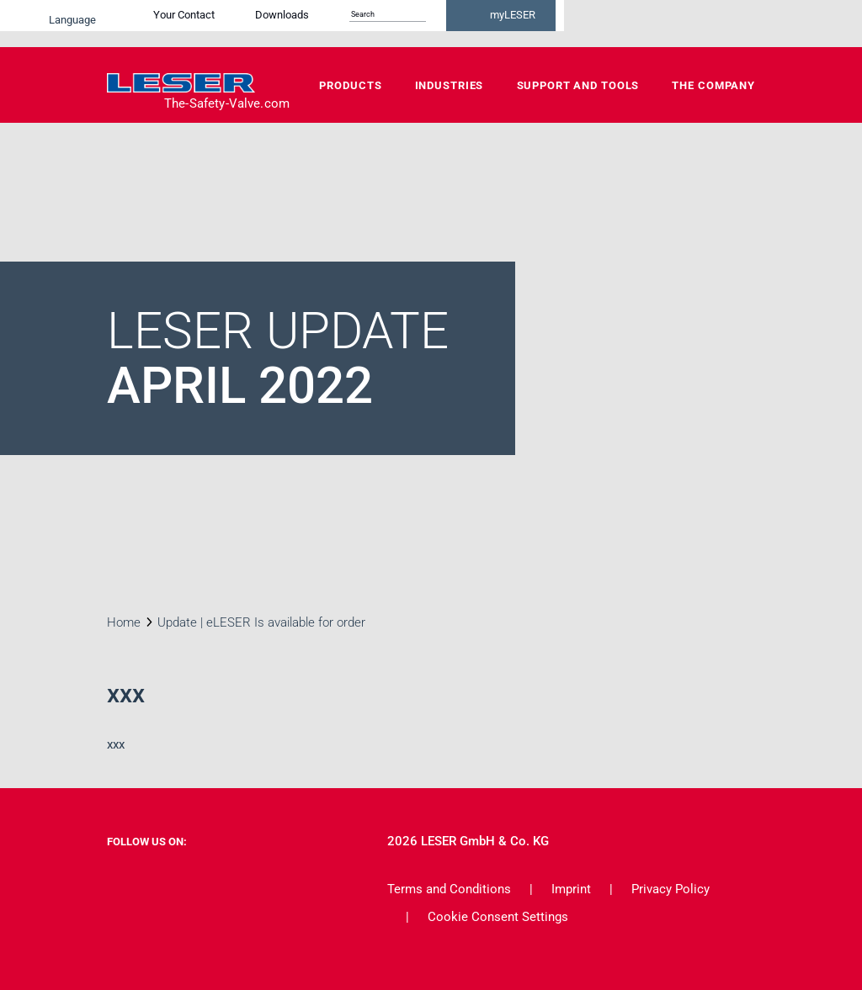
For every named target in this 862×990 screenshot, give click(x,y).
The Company (713, 85)
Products (350, 85)
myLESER (700, 23)
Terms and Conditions (449, 889)
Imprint (571, 889)
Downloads (441, 23)
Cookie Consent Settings (498, 916)
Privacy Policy (670, 889)
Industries (449, 85)
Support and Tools (578, 85)
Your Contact (343, 23)
